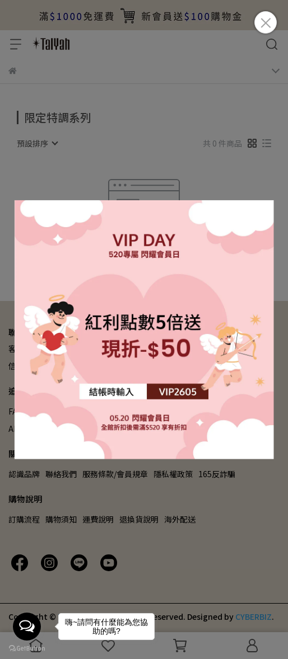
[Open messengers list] (27, 627)
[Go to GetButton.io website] (27, 647)
